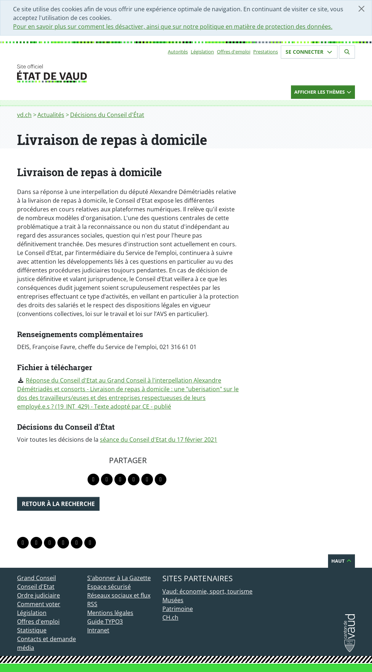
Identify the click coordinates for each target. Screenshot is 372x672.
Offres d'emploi (233, 51)
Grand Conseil (36, 578)
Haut (341, 561)
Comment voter (38, 604)
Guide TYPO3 (105, 622)
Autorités (178, 51)
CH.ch (170, 618)
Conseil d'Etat (35, 587)
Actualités (50, 115)
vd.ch (24, 115)
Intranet (98, 630)
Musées (172, 600)
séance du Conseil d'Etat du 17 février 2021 (158, 440)
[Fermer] (361, 8)
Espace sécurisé (109, 587)
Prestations (265, 51)
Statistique (31, 630)
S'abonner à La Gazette (119, 578)
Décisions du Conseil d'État (107, 115)
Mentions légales (110, 613)
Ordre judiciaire (38, 595)
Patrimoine (177, 609)
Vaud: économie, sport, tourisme (207, 591)
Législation (202, 51)
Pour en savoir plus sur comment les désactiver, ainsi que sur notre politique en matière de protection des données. (172, 27)
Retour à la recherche (58, 504)
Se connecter (309, 51)
